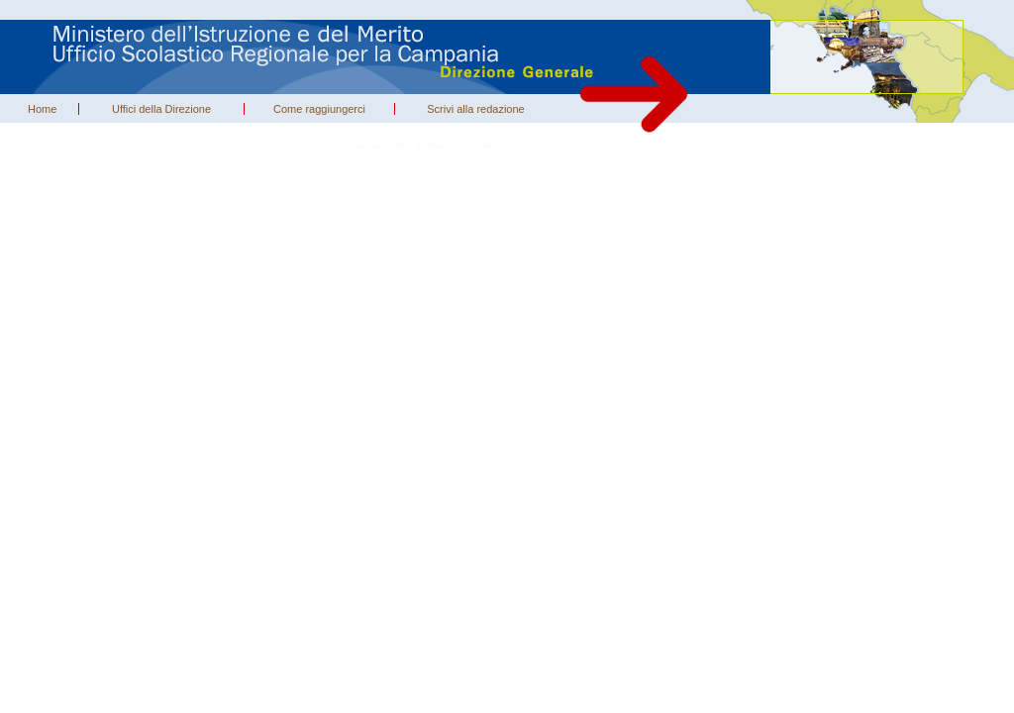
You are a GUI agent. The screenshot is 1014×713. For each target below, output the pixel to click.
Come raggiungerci (319, 109)
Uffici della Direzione (161, 109)
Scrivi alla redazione (475, 109)
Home (42, 109)
